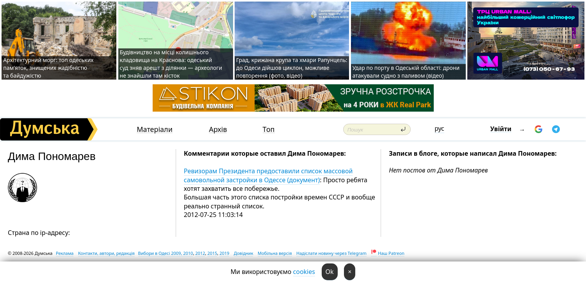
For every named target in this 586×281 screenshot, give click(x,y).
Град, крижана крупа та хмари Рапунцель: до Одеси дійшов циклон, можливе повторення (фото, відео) (291, 67)
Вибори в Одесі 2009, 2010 (165, 253)
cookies (304, 271)
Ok (330, 271)
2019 (224, 253)
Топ (269, 129)
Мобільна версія (275, 253)
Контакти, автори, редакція (106, 253)
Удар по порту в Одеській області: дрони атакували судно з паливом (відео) (406, 71)
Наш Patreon (391, 253)
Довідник (243, 253)
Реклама (65, 253)
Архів (218, 129)
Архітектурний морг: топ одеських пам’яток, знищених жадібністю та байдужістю (48, 67)
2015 (212, 253)
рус (439, 128)
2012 (200, 253)
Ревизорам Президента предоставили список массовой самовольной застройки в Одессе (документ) (268, 175)
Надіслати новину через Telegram (331, 253)
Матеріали (155, 129)
